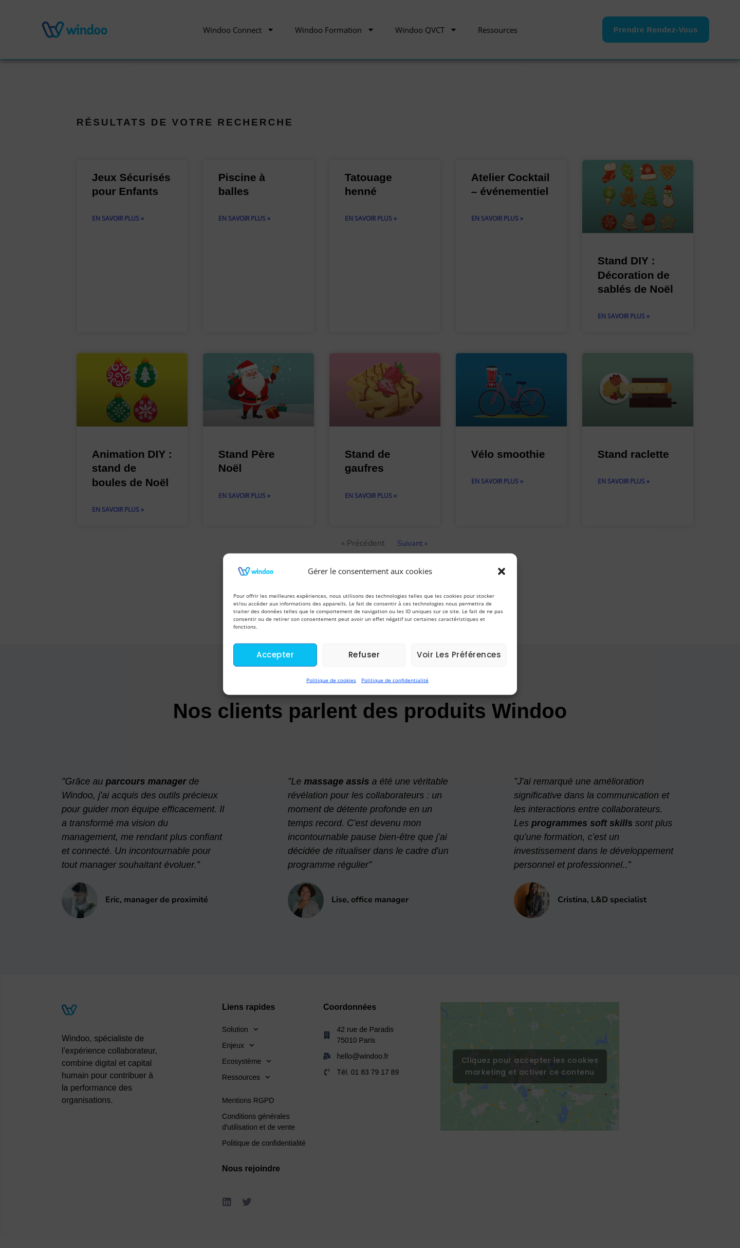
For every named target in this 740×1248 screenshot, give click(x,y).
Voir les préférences (459, 654)
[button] (501, 571)
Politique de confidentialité (395, 680)
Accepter (275, 654)
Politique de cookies (331, 680)
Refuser (364, 654)
